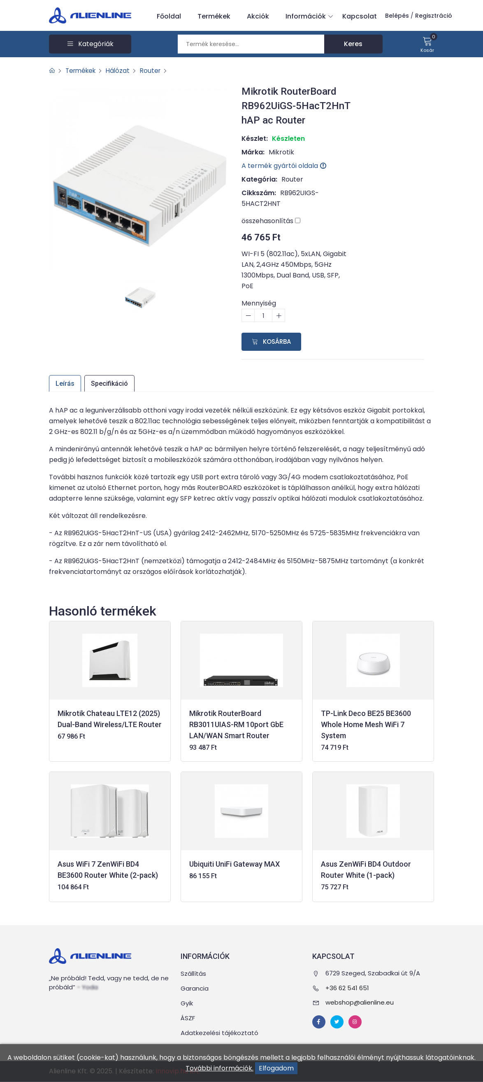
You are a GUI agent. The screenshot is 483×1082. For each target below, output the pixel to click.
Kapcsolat (359, 16)
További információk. (219, 1068)
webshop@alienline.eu (359, 1002)
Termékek (213, 16)
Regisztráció (433, 16)
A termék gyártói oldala (284, 165)
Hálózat (121, 70)
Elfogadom (276, 1068)
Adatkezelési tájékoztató (219, 1033)
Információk (308, 16)
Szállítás (193, 974)
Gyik (187, 1003)
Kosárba (271, 341)
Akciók (258, 16)
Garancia (195, 988)
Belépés (397, 16)
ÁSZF (188, 1018)
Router (155, 70)
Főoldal (169, 16)
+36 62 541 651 (347, 988)
